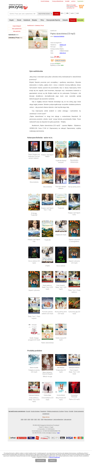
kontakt (67, 1)
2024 (28, 362)
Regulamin (43, 354)
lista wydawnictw (17, 28)
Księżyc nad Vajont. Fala (34, 240)
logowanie (80, 1)
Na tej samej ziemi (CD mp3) (61, 299)
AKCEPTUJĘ (40, 460)
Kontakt (71, 354)
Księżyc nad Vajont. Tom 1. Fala (47, 209)
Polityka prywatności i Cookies (55, 354)
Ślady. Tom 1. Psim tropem (34, 299)
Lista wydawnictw (58, 362)
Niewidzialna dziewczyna (74, 161)
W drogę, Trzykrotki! (34, 214)
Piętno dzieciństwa (47, 309)
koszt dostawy (45, 1)
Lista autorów (67, 362)
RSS (58, 375)
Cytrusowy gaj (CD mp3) (74, 299)
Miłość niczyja (47, 328)
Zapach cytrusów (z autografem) (74, 240)
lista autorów (16, 31)
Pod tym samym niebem (61, 187)
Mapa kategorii (48, 362)
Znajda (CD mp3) (60, 235)
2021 (39, 362)
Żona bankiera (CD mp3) (47, 341)
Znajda (47, 266)
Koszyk (28, 354)
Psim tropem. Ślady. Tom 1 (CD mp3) (60, 276)
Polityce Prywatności (54, 457)
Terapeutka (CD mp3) (61, 328)
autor (72, 13)
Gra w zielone (60, 266)
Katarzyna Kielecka (59, 36)
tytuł (77, 13)
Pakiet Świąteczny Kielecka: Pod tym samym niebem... (34, 156)
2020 (42, 362)
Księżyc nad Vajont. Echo (74, 214)
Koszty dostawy (35, 354)
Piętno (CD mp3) (74, 342)
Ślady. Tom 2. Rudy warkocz (74, 275)
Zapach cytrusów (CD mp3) (74, 262)
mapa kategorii (17, 26)
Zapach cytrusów (34, 290)
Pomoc (66, 354)
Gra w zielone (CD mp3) (34, 262)
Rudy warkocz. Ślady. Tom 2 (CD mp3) (47, 276)
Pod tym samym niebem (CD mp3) (47, 299)
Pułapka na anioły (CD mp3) (34, 328)
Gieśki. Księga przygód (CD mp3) (34, 310)
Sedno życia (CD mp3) (61, 310)
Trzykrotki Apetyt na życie (61, 161)
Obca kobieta (34, 182)
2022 (35, 362)
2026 (22, 362)
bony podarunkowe (57, 1)
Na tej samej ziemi (74, 187)
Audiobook (12, 34)
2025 (25, 362)
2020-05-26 (63, 53)
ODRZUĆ (52, 460)
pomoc (73, 1)
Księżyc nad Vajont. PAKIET (47, 156)
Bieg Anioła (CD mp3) (61, 341)
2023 (32, 362)
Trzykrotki (61, 208)
